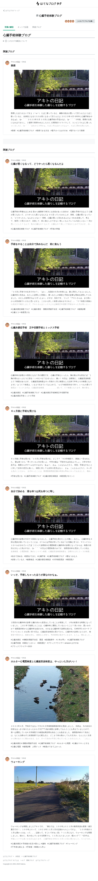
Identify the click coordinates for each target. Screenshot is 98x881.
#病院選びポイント (67, 476)
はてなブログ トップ (11, 10)
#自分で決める (17, 556)
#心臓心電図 (16, 747)
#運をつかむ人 (71, 556)
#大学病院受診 (58, 559)
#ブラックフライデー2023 (21, 646)
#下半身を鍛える (17, 847)
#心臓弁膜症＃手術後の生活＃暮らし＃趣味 (28, 844)
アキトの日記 (15, 62)
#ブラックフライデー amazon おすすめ (62, 643)
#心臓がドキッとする (80, 743)
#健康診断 (81, 309)
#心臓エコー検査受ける (20, 312)
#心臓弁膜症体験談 (50, 476)
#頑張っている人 (17, 559)
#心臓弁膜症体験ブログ (20, 229)
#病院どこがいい (29, 643)
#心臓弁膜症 (16, 393)
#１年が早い (61, 640)
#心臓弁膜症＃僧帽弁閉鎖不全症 (24, 743)
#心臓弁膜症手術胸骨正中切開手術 (55, 393)
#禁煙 (13, 131)
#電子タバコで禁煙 (76, 131)
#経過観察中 (49, 640)
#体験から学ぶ (40, 847)
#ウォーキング (72, 844)
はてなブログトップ (42, 860)
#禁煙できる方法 (42, 131)
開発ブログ (30, 860)
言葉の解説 (9, 27)
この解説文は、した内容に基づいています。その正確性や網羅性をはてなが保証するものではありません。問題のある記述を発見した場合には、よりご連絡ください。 (15, 41)
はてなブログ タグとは (11, 860)
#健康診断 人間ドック (31, 747)
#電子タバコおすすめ (59, 131)
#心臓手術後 (16, 643)
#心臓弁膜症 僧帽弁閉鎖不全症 (44, 309)
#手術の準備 (55, 229)
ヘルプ (22, 860)
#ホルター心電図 (64, 743)
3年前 (24, 62)
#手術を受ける (17, 476)
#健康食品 (30, 559)
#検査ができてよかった (52, 747)
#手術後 (29, 847)
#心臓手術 (41, 556)
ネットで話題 (23, 27)
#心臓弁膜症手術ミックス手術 (23, 396)
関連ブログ (36, 27)
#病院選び (70, 559)
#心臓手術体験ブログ (25, 131)
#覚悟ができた (30, 556)
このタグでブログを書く (85, 21)
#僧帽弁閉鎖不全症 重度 (32, 640)
